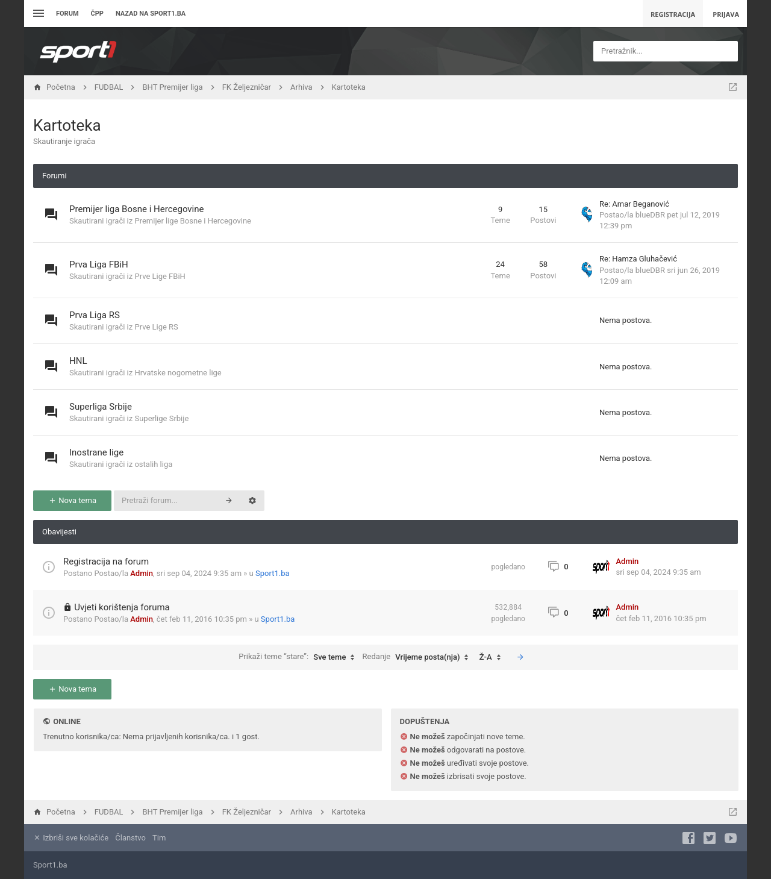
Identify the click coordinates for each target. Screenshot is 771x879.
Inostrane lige (96, 452)
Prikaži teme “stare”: (299, 657)
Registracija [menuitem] (673, 14)
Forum (67, 13)
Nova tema (72, 500)
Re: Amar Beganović (634, 203)
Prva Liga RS (94, 315)
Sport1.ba (272, 573)
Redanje (419, 657)
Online (66, 721)
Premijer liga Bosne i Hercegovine (136, 209)
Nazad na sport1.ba (151, 13)
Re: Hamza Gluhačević (638, 258)
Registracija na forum (106, 561)
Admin (141, 573)
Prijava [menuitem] (726, 14)
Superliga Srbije (100, 406)
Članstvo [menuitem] (130, 837)
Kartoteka (67, 125)
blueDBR (650, 214)
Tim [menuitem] (159, 837)
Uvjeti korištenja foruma (122, 607)
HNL (78, 360)
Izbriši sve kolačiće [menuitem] (70, 837)
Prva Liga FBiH (98, 264)
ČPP (97, 13)
